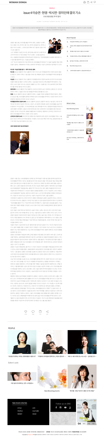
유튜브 (65, 407)
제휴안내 (65, 432)
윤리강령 (28, 432)
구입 (93, 423)
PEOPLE (52, 8)
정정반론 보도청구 (40, 432)
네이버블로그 (70, 407)
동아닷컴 (48, 432)
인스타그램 (60, 407)
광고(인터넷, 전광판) (59, 432)
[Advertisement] (32, 165)
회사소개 (52, 432)
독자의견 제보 (33, 432)
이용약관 (69, 432)
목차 (84, 423)
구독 (88, 423)
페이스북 (56, 407)
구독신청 (20, 432)
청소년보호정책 (83, 432)
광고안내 (24, 432)
